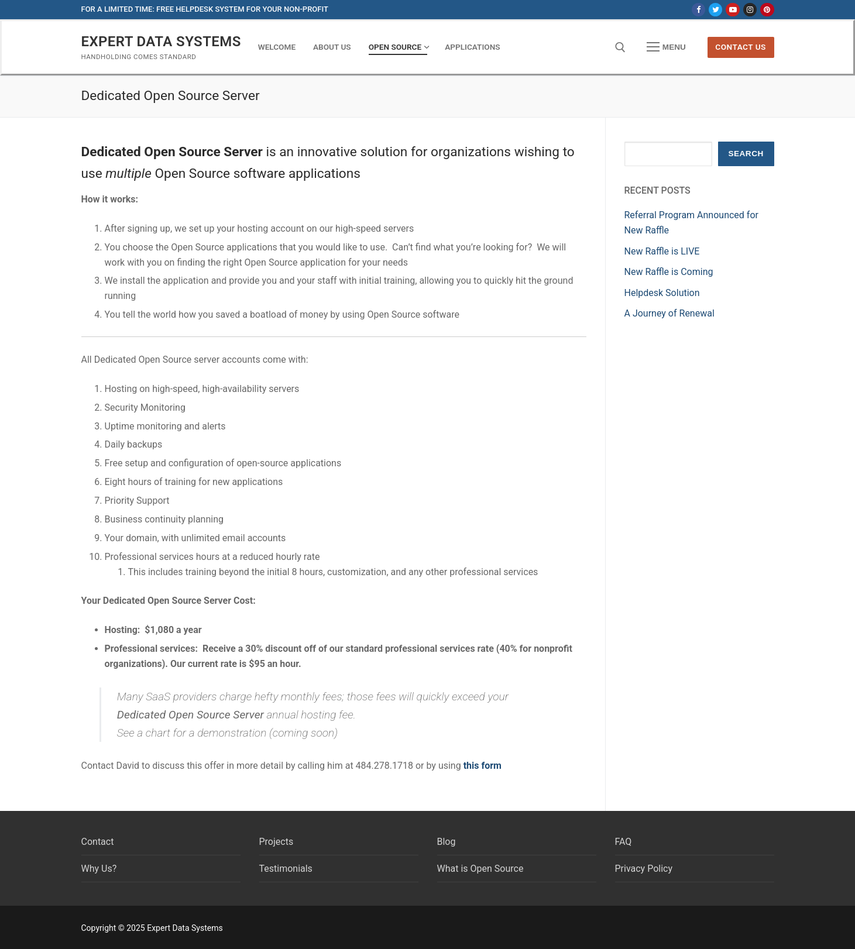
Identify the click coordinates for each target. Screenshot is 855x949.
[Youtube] (732, 9)
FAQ (623, 841)
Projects (276, 841)
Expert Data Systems (161, 41)
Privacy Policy (644, 868)
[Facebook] (698, 9)
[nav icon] (666, 47)
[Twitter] (715, 9)
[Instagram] (750, 9)
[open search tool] (620, 47)
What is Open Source (480, 868)
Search (745, 153)
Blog (446, 841)
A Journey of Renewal (669, 313)
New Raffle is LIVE (662, 251)
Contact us (740, 46)
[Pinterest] (767, 9)
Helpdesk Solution (662, 292)
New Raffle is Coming (668, 271)
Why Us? (99, 868)
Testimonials (286, 868)
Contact (97, 841)
